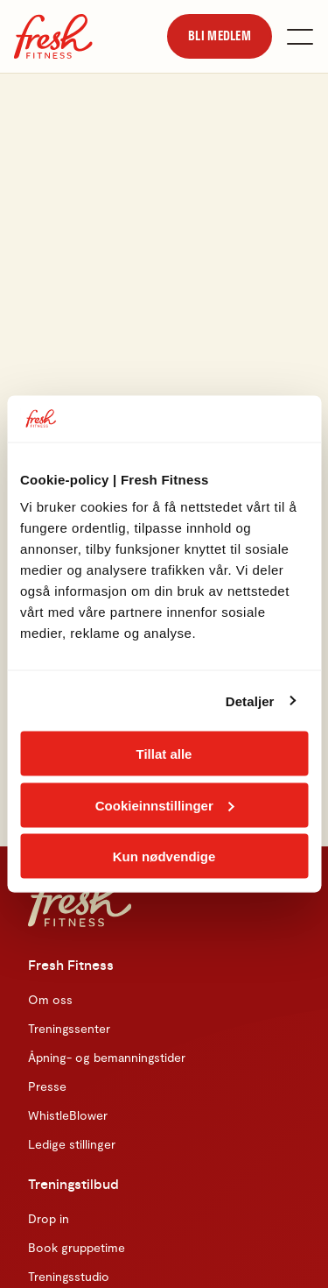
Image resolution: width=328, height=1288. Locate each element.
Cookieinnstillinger (164, 804)
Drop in (48, 1218)
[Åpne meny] (300, 37)
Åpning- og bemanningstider (106, 1057)
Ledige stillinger (71, 1143)
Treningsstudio (68, 1276)
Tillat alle (164, 754)
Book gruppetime (76, 1247)
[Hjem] (53, 36)
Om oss (50, 999)
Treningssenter (69, 1028)
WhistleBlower (68, 1115)
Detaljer (250, 700)
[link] (219, 36)
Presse (47, 1086)
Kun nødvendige (164, 856)
